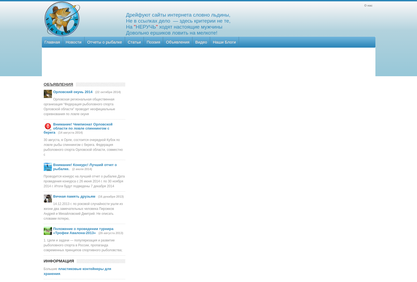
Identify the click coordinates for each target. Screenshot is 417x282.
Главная (52, 42)
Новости (74, 42)
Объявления (177, 42)
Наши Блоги (224, 42)
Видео (201, 42)
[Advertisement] (208, 64)
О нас (368, 5)
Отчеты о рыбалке (104, 42)
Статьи (134, 42)
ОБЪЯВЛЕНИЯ (58, 84)
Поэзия (153, 42)
